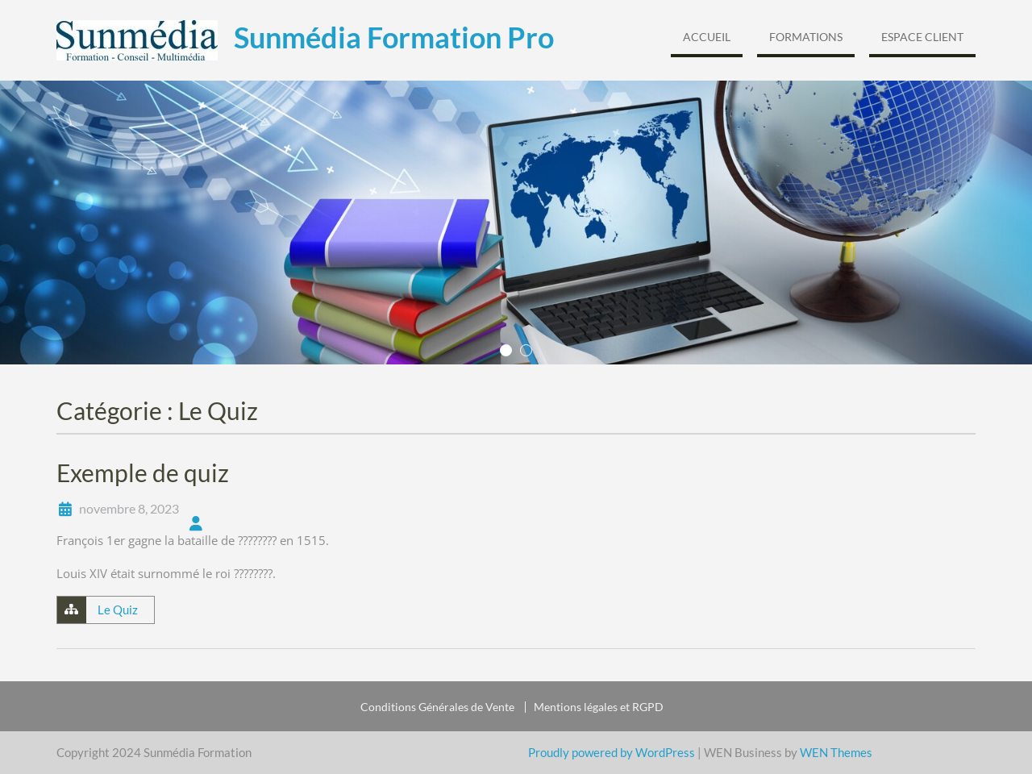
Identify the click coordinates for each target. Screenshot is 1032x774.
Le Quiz (118, 609)
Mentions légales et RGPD (599, 707)
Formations (806, 37)
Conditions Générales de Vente (437, 707)
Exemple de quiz (142, 472)
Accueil (706, 37)
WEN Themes (836, 752)
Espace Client (922, 37)
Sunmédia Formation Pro (394, 37)
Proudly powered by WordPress (611, 752)
